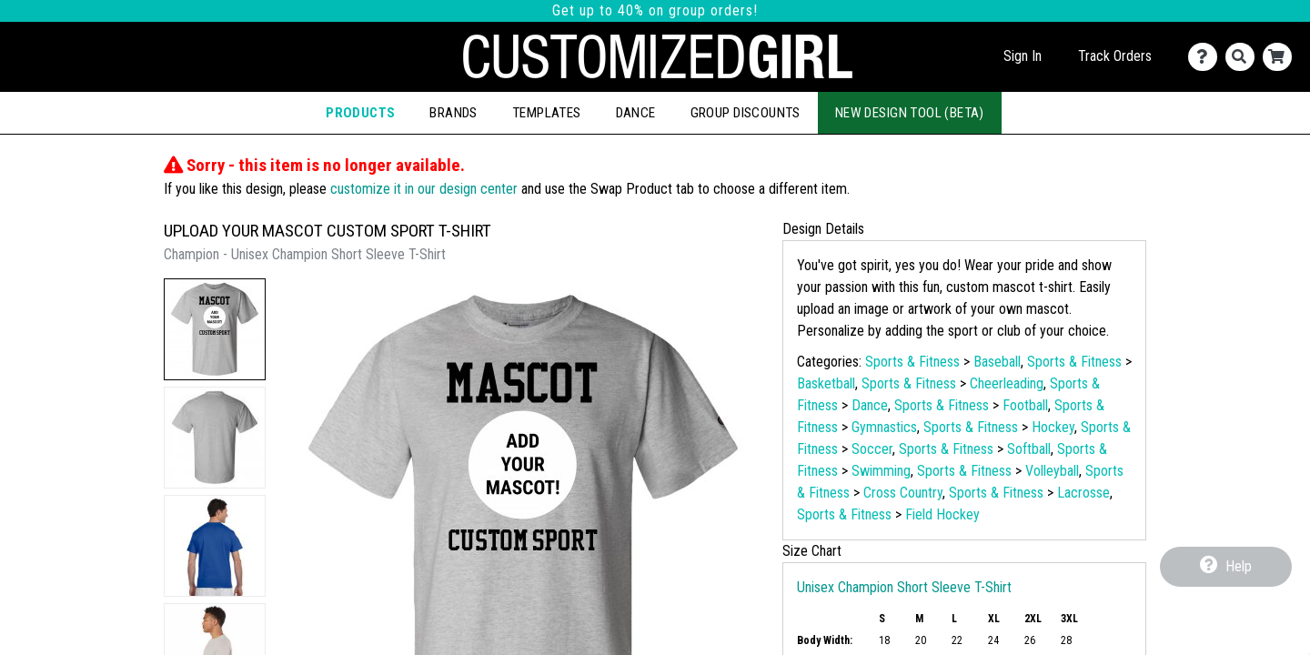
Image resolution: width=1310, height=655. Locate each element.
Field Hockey (942, 514)
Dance (636, 113)
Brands (453, 113)
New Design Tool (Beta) (909, 113)
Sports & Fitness (912, 361)
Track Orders (1115, 56)
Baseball (997, 361)
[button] (215, 329)
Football (1025, 405)
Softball (1029, 449)
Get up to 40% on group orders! (655, 10)
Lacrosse (1083, 492)
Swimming (881, 470)
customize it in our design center (424, 188)
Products (360, 113)
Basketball (826, 383)
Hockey (1053, 427)
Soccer (872, 449)
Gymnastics (884, 427)
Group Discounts (745, 113)
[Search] (1244, 57)
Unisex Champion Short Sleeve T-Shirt (904, 587)
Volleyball (1052, 470)
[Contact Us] (1206, 57)
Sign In (1022, 56)
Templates (546, 113)
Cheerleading (1006, 383)
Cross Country (902, 492)
